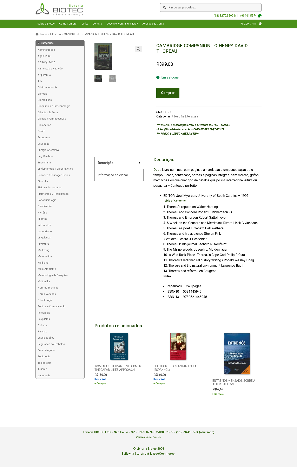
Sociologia (44, 356)
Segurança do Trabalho (51, 344)
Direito (41, 131)
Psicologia (44, 312)
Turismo (42, 369)
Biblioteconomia (47, 87)
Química (42, 325)
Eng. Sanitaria (45, 156)
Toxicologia (44, 362)
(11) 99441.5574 (246, 15)
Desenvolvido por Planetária (148, 437)
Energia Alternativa (49, 149)
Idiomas (42, 218)
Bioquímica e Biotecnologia (54, 106)
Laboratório (45, 231)
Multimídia (44, 281)
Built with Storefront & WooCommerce (148, 453)
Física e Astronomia (49, 187)
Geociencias (45, 206)
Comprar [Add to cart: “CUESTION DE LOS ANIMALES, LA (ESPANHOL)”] (160, 383)
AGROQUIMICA (46, 62)
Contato (97, 23)
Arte (40, 81)
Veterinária (44, 375)
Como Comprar (68, 23)
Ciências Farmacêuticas (52, 118)
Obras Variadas (47, 294)
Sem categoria (46, 350)
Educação (44, 143)
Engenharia (44, 162)
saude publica (46, 337)
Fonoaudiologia (47, 200)
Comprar (167, 93)
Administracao (46, 49)
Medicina (43, 262)
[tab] (119, 163)
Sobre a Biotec (46, 23)
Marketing (43, 250)
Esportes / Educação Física (54, 175)
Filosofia (55, 34)
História (42, 212)
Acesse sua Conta (153, 23)
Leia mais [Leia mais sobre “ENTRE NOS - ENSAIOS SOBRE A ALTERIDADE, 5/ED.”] (218, 394)
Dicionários (44, 125)
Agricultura (44, 55)
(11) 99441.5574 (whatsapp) (195, 432)
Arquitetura (44, 74)
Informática (44, 225)
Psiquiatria (44, 318)
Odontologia (45, 300)
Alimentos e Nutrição (50, 68)
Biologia (42, 93)
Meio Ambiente (47, 268)
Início (43, 34)
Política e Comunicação (52, 306)
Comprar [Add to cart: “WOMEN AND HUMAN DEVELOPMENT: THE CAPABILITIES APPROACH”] (101, 383)
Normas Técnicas (48, 287)
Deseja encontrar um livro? (122, 23)
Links (85, 23)
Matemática (45, 256)
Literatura (191, 116)
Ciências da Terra (48, 112)
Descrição (105, 163)
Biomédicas (45, 99)
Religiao (42, 331)
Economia (44, 137)
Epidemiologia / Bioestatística (55, 168)
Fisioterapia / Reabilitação (53, 193)
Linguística (44, 237)
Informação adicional (113, 175)
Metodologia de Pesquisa (53, 275)
